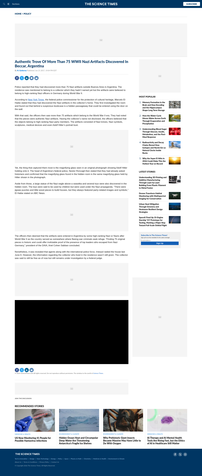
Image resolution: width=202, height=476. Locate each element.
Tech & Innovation (21, 459)
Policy (60, 459)
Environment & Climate (116, 459)
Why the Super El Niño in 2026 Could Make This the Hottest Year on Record (154, 161)
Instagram (185, 454)
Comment (31, 78)
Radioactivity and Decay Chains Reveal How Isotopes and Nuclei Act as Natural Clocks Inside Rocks (154, 147)
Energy (53, 459)
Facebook (17, 78)
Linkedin (27, 78)
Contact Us (55, 462)
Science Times (98, 373)
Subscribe (191, 4)
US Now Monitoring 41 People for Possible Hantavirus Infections (33, 439)
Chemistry (87, 459)
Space (66, 459)
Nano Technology (43, 459)
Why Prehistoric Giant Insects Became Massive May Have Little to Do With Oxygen (122, 440)
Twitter (22, 78)
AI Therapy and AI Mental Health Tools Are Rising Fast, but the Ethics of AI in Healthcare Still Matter (166, 440)
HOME (18, 13)
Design (32, 459)
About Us (18, 462)
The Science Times (101, 4)
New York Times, (36, 99)
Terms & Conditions (30, 462)
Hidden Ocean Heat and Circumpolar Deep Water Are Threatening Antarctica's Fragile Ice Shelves (78, 440)
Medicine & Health (99, 459)
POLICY (27, 13)
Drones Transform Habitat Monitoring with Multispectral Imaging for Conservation (152, 196)
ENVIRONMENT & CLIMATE (69, 434)
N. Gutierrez (22, 70)
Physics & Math (76, 459)
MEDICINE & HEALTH (22, 434)
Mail (36, 78)
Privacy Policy (44, 462)
